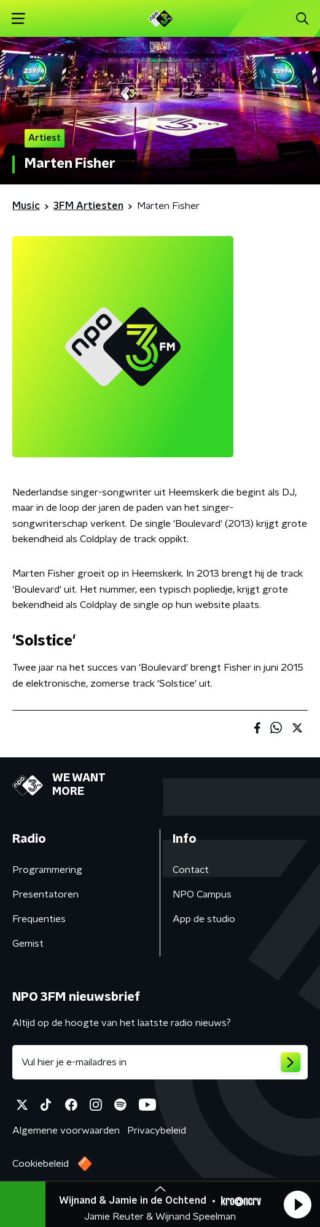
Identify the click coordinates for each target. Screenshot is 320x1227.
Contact (191, 870)
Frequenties (39, 919)
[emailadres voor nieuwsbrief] (160, 1062)
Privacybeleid (156, 1130)
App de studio (204, 919)
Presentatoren (45, 894)
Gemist (28, 944)
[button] (297, 1204)
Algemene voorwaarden (66, 1130)
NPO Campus (202, 894)
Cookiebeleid (40, 1164)
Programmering (47, 870)
